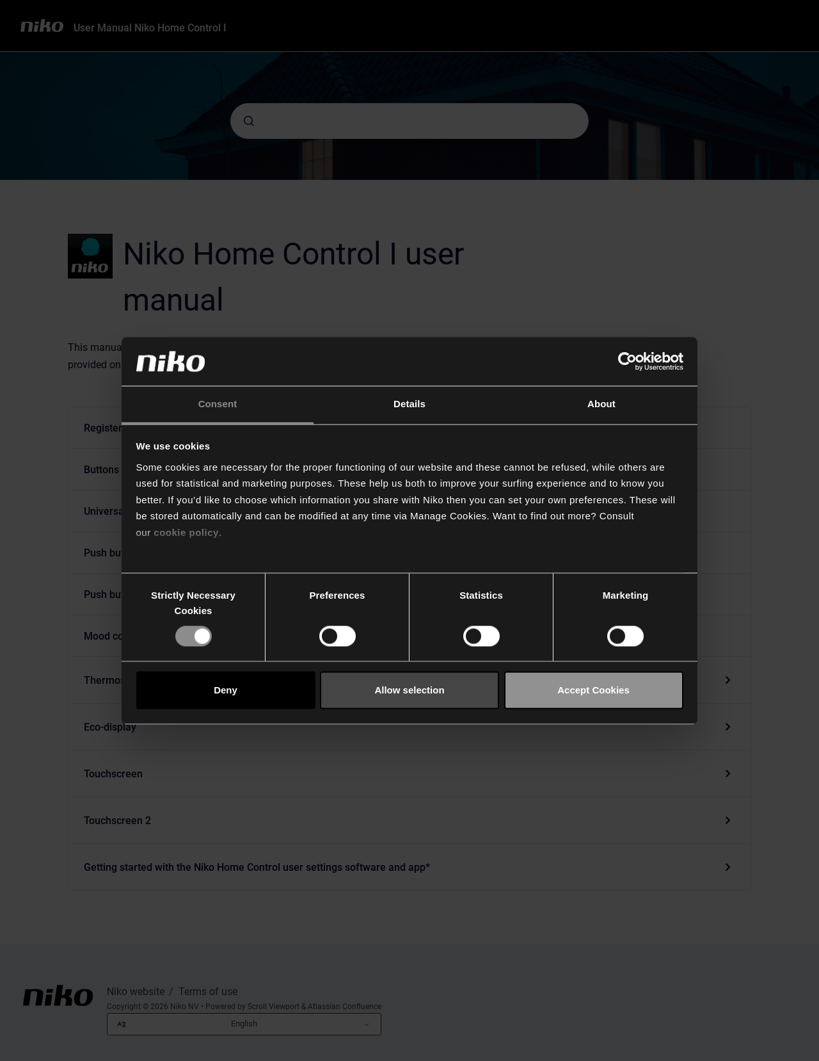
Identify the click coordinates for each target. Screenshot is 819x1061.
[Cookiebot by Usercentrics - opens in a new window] (627, 361)
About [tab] (601, 404)
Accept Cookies (593, 689)
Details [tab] (409, 404)
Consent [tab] (217, 404)
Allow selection (409, 689)
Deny (225, 689)
